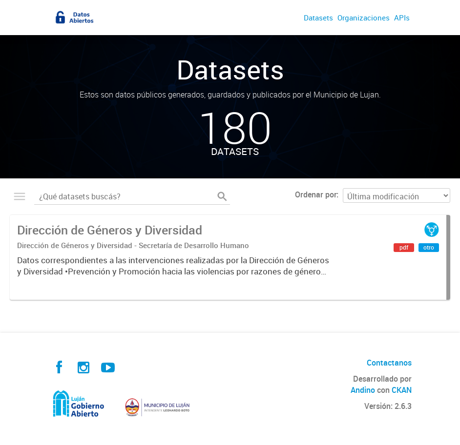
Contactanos (389, 362)
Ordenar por (315, 194)
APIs (402, 17)
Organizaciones (363, 17)
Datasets (318, 17)
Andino (363, 390)
